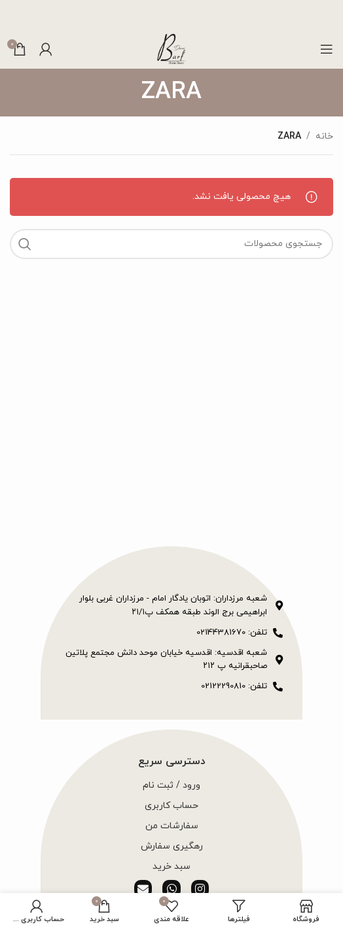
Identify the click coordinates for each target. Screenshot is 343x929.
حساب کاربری (171, 805)
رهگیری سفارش (172, 846)
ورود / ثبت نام (171, 785)
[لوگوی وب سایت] (171, 48)
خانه (324, 136)
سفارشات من (171, 826)
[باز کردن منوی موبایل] (327, 49)
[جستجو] (171, 244)
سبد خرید (171, 866)
